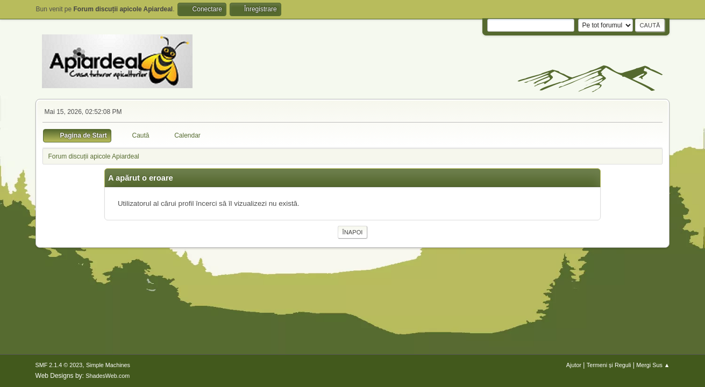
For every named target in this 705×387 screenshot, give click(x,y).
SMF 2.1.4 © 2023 (59, 365)
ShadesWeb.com (108, 375)
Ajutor (573, 365)
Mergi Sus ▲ (653, 365)
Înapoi (353, 232)
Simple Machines (108, 365)
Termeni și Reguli (609, 365)
